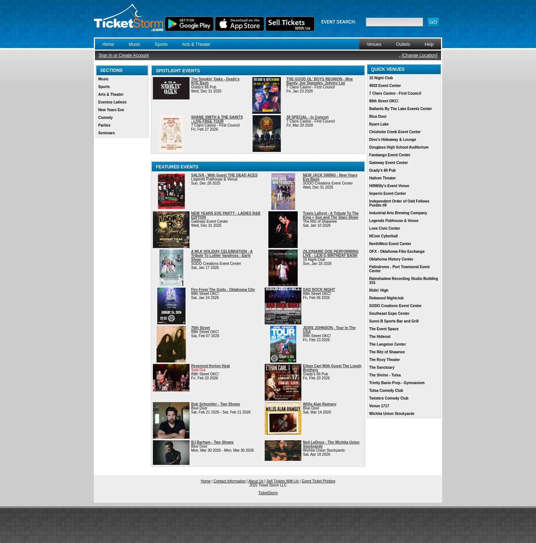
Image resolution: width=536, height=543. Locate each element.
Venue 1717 (379, 406)
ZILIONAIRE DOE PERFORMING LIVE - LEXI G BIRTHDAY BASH (331, 253)
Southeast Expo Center (389, 313)
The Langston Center (387, 344)
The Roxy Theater (384, 360)
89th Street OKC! (384, 101)
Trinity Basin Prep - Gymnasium (397, 383)
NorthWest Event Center (390, 244)
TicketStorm (268, 493)
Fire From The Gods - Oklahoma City (223, 290)
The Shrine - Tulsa (385, 375)
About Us (255, 481)
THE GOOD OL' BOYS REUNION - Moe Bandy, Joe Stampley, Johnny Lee (319, 81)
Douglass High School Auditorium (399, 147)
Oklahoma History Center (391, 259)
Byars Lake (379, 124)
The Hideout (379, 337)
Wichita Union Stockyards (391, 414)
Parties (104, 125)
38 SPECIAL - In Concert (307, 117)
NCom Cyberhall (383, 236)
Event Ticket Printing (318, 481)
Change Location (419, 55)
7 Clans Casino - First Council (395, 93)
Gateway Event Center (388, 163)
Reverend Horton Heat (210, 366)
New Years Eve (111, 110)
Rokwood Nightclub (386, 298)
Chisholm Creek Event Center (395, 132)
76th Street (200, 328)
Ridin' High (378, 290)
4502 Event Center (385, 86)
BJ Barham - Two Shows (212, 442)
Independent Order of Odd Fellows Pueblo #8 (399, 203)
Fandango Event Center (389, 155)
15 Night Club (381, 78)
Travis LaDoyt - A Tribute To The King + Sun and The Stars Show (331, 215)
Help (429, 44)
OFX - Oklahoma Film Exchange (397, 251)
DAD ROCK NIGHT (319, 290)
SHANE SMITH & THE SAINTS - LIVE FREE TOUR (217, 119)
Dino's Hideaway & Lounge (392, 140)
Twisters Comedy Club (388, 398)
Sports (161, 44)
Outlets (403, 44)
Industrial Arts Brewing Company (398, 213)
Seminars (106, 133)
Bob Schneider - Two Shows (215, 404)
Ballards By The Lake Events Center (400, 109)
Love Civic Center (384, 228)
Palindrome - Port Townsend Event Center (399, 269)
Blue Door (378, 116)
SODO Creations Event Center (395, 306)
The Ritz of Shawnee (387, 352)
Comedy (105, 118)
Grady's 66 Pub (382, 170)
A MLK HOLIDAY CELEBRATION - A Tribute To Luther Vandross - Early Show (222, 255)
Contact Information (230, 481)
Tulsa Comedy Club (386, 391)
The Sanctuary (381, 367)
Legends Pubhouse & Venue (393, 221)
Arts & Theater (196, 44)
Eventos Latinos (112, 102)
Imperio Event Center (387, 194)
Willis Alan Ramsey (319, 404)
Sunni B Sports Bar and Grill (394, 321)
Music (134, 44)
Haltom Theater (382, 178)
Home (108, 44)
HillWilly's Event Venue (389, 186)
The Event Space (384, 329)
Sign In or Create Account (124, 55)
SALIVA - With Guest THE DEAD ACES (224, 175)
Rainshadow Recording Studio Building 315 (403, 281)
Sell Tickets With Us (283, 481)
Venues (374, 44)
